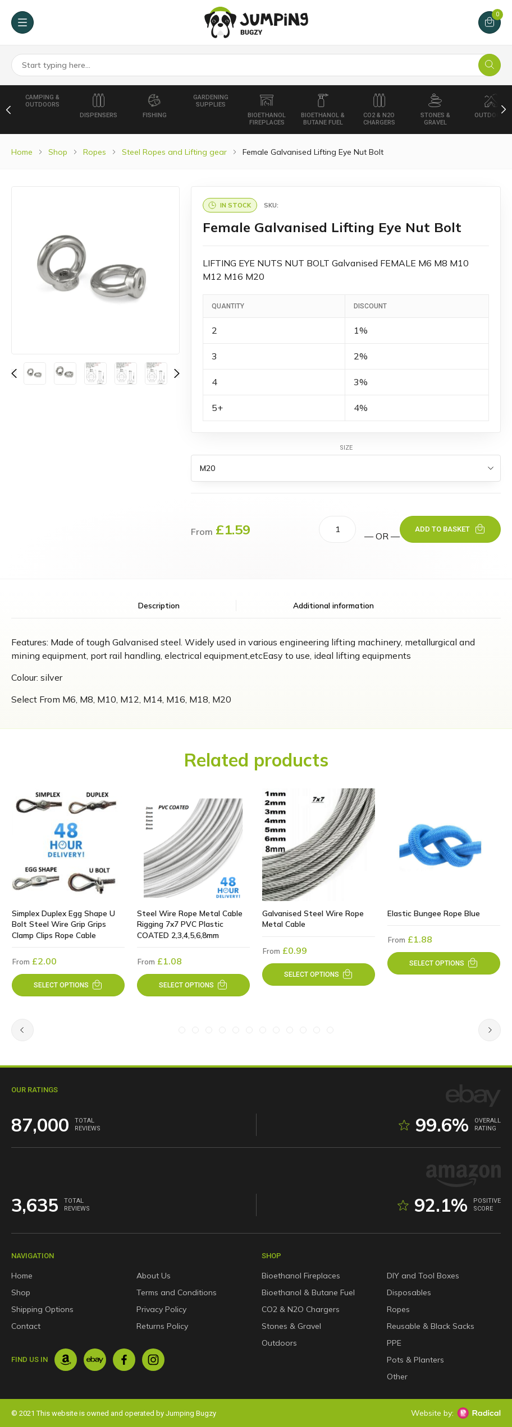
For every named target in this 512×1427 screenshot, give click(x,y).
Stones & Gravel (435, 110)
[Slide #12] (330, 1031)
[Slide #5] (235, 1031)
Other (397, 1376)
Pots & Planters (415, 1360)
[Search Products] (256, 65)
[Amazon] (65, 1360)
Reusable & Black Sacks (430, 1326)
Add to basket (442, 529)
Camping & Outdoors (42, 101)
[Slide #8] (276, 1031)
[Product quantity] (337, 529)
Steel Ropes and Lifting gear (174, 152)
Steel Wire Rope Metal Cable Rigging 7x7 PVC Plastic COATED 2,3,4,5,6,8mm (190, 924)
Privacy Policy (161, 1309)
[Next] (503, 109)
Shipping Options (42, 1309)
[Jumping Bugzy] (256, 22)
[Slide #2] (195, 1031)
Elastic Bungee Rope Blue (434, 913)
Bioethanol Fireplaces (267, 110)
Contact (25, 1326)
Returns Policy (162, 1326)
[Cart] (489, 22)
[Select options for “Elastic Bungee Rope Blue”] (443, 964)
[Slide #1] (182, 1031)
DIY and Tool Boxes (423, 1276)
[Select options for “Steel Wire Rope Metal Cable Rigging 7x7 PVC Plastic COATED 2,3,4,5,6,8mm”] (193, 986)
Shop (57, 152)
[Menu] (22, 22)
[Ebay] (95, 1360)
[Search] (489, 65)
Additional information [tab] (288, 606)
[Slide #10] (303, 1031)
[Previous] (8, 109)
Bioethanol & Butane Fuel (323, 110)
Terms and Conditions (176, 1292)
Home (22, 152)
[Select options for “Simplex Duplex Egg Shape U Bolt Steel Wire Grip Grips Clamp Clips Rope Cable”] (68, 986)
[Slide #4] (222, 1031)
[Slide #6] (249, 1031)
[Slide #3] (208, 1031)
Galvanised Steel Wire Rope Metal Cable (313, 919)
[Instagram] (153, 1360)
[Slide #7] (262, 1031)
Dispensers (98, 106)
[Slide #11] (316, 1031)
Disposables (409, 1292)
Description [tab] (204, 606)
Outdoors (279, 1343)
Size (346, 447)
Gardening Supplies (210, 101)
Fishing (155, 106)
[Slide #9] (289, 1031)
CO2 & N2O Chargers (379, 110)
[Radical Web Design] (479, 1413)
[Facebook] (124, 1360)
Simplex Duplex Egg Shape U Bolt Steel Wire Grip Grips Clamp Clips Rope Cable (64, 924)
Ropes (94, 152)
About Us (153, 1276)
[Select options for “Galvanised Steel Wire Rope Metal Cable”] (318, 975)
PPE (394, 1343)
